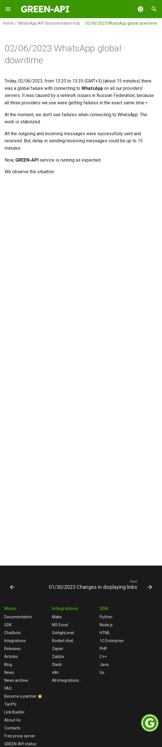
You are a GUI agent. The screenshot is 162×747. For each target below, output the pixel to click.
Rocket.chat (62, 640)
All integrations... (66, 680)
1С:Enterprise (112, 640)
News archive (16, 680)
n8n (55, 672)
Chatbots (12, 632)
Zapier (58, 648)
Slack (57, 664)
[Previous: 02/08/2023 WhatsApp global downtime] (12, 584)
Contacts (12, 728)
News (9, 672)
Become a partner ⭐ (23, 696)
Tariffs (10, 704)
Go (102, 672)
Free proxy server (19, 736)
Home (8, 23)
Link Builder (14, 712)
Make (57, 617)
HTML (105, 632)
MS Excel (60, 625)
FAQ (8, 688)
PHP (103, 648)
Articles (11, 656)
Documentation (18, 617)
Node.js (106, 625)
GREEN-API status (20, 744)
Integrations (15, 640)
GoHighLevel (63, 632)
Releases (12, 648)
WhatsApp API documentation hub (49, 23)
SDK (8, 625)
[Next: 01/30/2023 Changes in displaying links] (100, 584)
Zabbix (58, 656)
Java (104, 664)
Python (106, 617)
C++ (103, 656)
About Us (12, 720)
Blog (8, 664)
